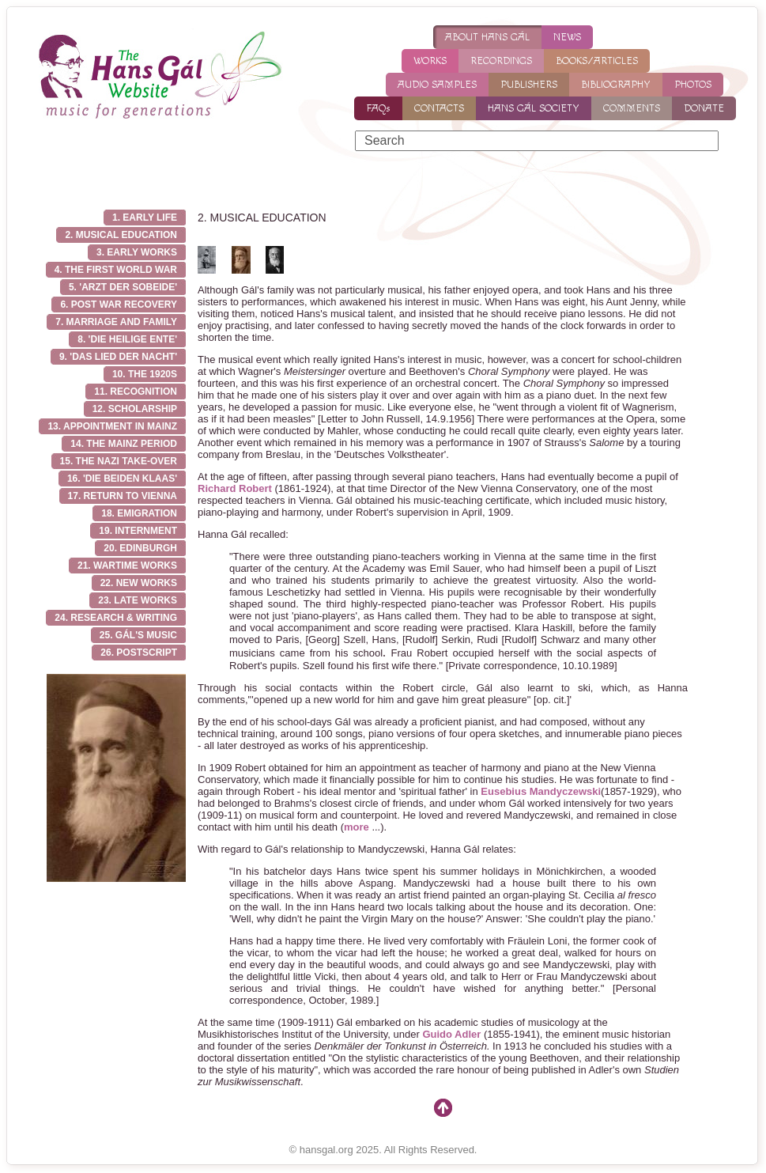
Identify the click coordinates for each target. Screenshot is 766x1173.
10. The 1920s (144, 374)
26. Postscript (138, 652)
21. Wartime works (127, 565)
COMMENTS (631, 108)
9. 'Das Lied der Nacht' (118, 356)
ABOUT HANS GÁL (487, 37)
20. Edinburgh (140, 548)
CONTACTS (439, 108)
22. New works (138, 582)
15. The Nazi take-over (118, 461)
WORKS (430, 61)
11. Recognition (135, 391)
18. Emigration (139, 513)
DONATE (704, 108)
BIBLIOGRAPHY (616, 84)
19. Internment (138, 530)
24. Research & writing (116, 617)
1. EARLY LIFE (144, 217)
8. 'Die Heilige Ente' (127, 339)
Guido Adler (451, 1034)
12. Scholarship (134, 408)
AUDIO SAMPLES (437, 84)
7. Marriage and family (116, 321)
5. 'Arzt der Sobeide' (123, 287)
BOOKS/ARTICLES (597, 61)
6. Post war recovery (118, 304)
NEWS (567, 37)
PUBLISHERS (528, 84)
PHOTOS (692, 84)
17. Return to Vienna (122, 495)
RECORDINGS (501, 61)
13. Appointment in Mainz (112, 426)
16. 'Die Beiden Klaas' (122, 478)
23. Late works (137, 600)
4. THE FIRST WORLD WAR (116, 269)
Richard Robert (235, 488)
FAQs (378, 108)
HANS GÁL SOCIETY (533, 108)
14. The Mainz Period (123, 443)
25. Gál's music (138, 635)
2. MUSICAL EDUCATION (121, 234)
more (356, 827)
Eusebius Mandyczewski (541, 791)
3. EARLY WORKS (136, 252)
